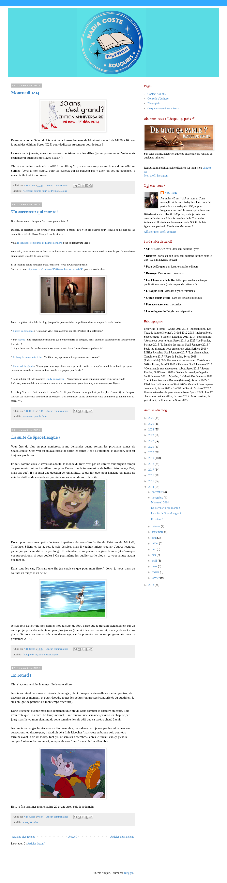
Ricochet (34, 822)
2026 (151, 418)
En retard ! (21, 675)
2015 (151, 481)
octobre (156, 526)
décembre (157, 491)
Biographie (154, 103)
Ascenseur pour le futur (35, 190)
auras (25, 822)
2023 (151, 435)
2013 (151, 585)
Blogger (128, 872)
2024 (151, 429)
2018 (151, 464)
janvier (156, 577)
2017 (151, 469)
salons (63, 190)
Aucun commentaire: (57, 185)
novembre (158, 497)
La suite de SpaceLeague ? (35, 437)
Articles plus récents (23, 836)
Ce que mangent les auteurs (163, 108)
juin (154, 549)
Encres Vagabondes (23, 330)
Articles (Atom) (36, 843)
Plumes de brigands (23, 365)
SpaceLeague (51, 654)
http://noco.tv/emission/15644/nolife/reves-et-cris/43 (55, 269)
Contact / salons (157, 93)
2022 (151, 441)
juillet (155, 543)
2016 (151, 475)
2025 (151, 423)
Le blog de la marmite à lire (27, 357)
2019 (151, 458)
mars (155, 566)
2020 (151, 452)
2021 (151, 446)
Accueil (72, 836)
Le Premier (53, 190)
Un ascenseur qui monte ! (34, 212)
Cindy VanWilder (55, 378)
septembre (158, 531)
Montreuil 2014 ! (26, 93)
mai (154, 555)
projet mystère (35, 654)
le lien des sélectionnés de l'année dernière (39, 242)
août (154, 537)
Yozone (21, 339)
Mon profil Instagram (156, 175)
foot (25, 654)
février (156, 572)
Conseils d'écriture (158, 98)
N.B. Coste (171, 193)
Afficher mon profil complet (160, 231)
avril (154, 560)
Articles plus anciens (122, 836)
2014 (151, 486)
